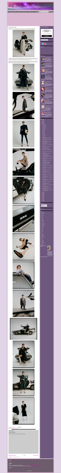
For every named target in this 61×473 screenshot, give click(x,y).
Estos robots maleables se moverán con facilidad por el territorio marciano (48, 64)
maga (42, 233)
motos (42, 238)
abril (43, 133)
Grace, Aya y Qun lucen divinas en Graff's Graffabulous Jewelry (48, 76)
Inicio (24, 455)
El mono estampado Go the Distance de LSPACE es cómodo (47, 190)
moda (17, 428)
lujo (41, 232)
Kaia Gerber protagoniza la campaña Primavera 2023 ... (47, 159)
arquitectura (43, 213)
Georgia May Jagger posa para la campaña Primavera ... (46, 155)
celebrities (42, 221)
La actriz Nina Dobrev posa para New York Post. (48, 57)
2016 (42, 198)
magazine (42, 234)
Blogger (33, 470)
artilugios (42, 215)
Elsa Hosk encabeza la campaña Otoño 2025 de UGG (49, 94)
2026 (42, 120)
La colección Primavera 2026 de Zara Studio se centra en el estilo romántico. (49, 106)
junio (43, 131)
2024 (42, 122)
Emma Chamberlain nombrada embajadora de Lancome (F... (46, 162)
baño (42, 216)
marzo (43, 134)
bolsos (42, 218)
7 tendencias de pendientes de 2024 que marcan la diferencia (48, 82)
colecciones (12, 428)
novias (42, 239)
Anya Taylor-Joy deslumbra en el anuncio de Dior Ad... (46, 183)
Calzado (42, 219)
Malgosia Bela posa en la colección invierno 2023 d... (46, 143)
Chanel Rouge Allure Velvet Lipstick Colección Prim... (46, 160)
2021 (42, 193)
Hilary (49, 250)
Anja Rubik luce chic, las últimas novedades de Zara (46, 153)
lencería (42, 231)
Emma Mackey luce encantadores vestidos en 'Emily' (46, 171)
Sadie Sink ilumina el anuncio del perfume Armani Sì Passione (49, 88)
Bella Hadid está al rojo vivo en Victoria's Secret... (46, 164)
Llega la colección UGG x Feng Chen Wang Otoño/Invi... (47, 188)
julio (42, 130)
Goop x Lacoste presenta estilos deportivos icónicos (46, 186)
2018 (42, 196)
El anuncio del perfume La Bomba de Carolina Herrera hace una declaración (48, 113)
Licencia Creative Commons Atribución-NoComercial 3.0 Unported (31, 465)
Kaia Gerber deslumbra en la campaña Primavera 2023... (47, 176)
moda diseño (43, 237)
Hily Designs (17, 5)
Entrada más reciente (12, 455)
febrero (43, 135)
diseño (15, 428)
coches (42, 222)
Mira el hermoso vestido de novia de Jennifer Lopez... (47, 146)
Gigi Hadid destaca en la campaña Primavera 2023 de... (46, 141)
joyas (42, 230)
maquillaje (42, 235)
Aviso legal (10, 468)
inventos (42, 229)
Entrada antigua (36, 455)
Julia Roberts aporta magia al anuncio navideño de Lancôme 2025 (49, 100)
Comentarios (43, 206)
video (42, 244)
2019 (42, 195)
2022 (42, 192)
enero (43, 136)
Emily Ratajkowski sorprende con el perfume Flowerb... (47, 138)
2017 (42, 197)
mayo (43, 132)
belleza (42, 217)
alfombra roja (43, 212)
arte (41, 214)
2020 (42, 194)
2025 (42, 121)
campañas (42, 220)
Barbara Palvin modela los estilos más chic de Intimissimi (48, 70)
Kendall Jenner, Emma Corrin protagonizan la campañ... (46, 148)
